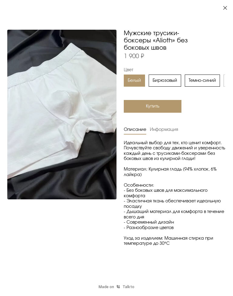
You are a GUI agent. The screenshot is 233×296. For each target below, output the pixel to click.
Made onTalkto (116, 286)
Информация (164, 130)
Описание (135, 130)
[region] (175, 81)
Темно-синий (202, 80)
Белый (134, 80)
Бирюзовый (165, 80)
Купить (152, 106)
